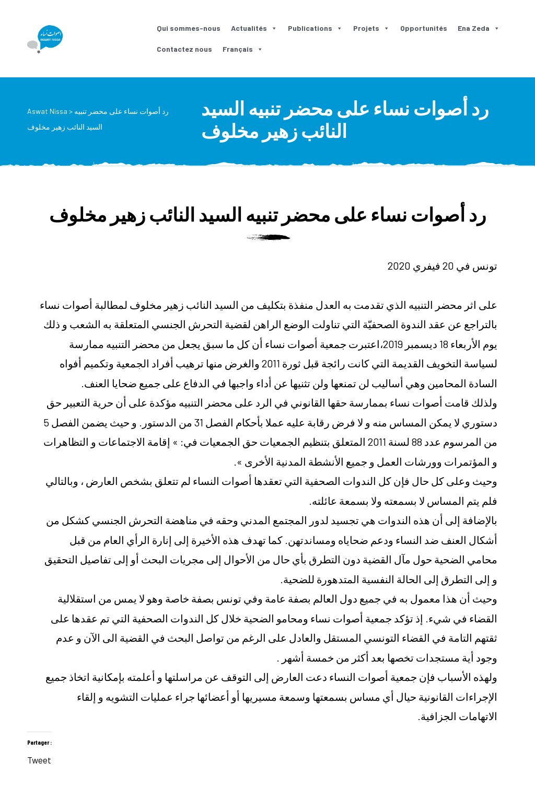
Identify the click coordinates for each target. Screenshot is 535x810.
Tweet (39, 758)
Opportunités (423, 28)
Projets (371, 28)
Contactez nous (184, 48)
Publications (315, 28)
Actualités (254, 28)
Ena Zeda (479, 28)
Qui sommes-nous (188, 28)
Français (243, 48)
